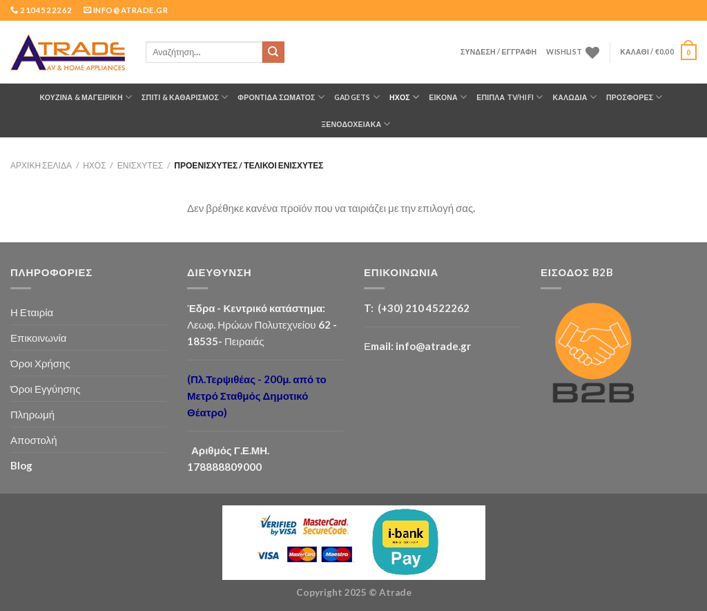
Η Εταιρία (31, 312)
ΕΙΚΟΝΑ (448, 97)
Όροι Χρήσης (40, 363)
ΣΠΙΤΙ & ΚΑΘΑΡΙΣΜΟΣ (185, 97)
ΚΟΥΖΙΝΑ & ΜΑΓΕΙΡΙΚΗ (85, 97)
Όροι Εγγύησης (45, 388)
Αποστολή (33, 440)
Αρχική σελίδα (41, 165)
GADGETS (357, 97)
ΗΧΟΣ (404, 97)
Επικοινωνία (38, 337)
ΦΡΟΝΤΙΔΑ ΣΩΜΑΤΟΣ (281, 97)
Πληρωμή (32, 414)
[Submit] (273, 52)
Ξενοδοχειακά (355, 123)
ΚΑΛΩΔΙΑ (574, 97)
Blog (21, 465)
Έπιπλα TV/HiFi (509, 97)
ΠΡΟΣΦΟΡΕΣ (634, 97)
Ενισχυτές (140, 165)
